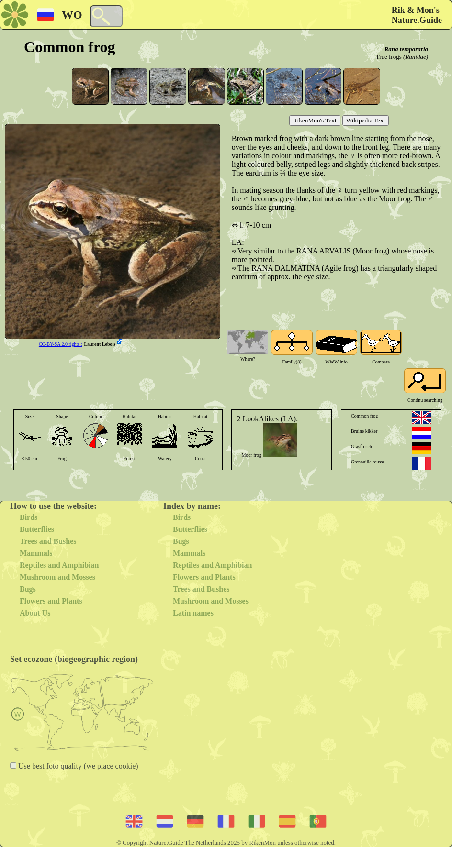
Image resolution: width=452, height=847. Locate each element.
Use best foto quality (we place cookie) (77, 766)
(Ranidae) (415, 56)
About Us (35, 613)
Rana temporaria (406, 49)
